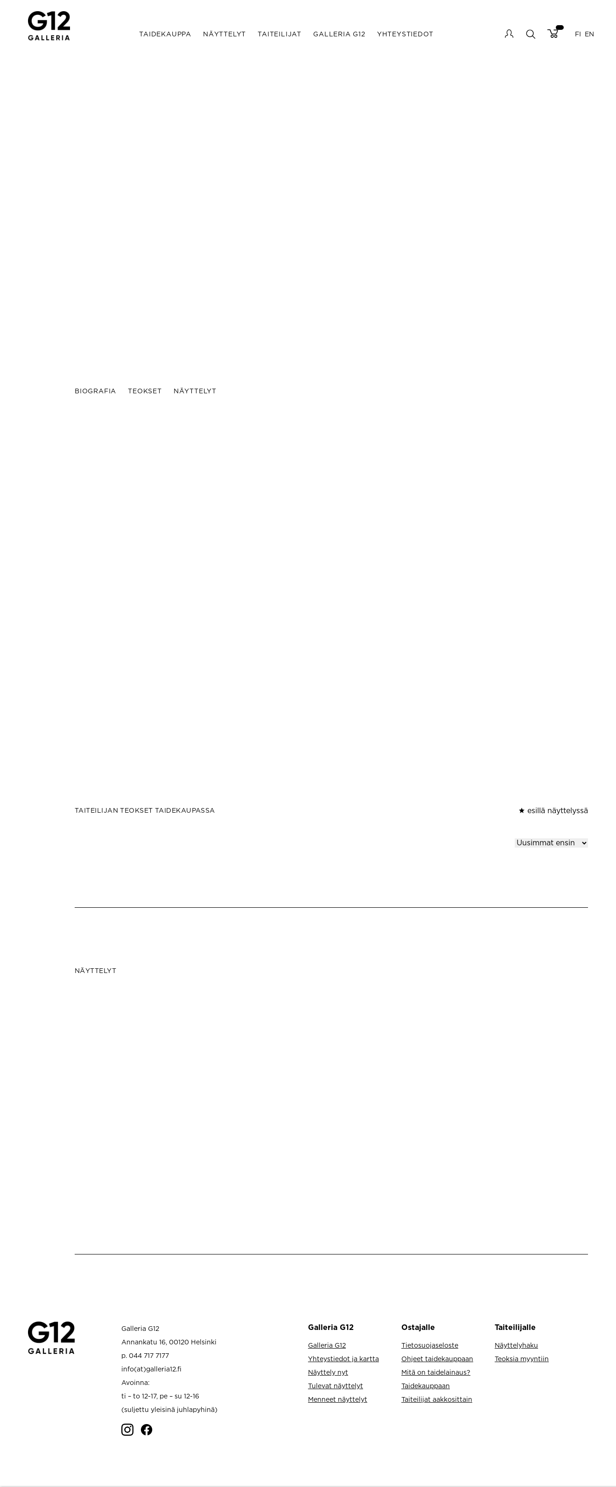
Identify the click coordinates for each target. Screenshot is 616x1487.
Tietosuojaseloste (429, 1345)
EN (589, 33)
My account (509, 33)
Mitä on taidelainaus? (435, 1372)
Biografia (95, 390)
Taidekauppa (165, 33)
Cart (552, 33)
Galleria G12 (339, 33)
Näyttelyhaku (516, 1345)
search (530, 33)
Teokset (145, 390)
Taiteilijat (279, 33)
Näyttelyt (224, 33)
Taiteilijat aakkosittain (436, 1399)
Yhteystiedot (405, 33)
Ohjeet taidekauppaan (437, 1358)
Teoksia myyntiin (522, 1358)
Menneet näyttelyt (337, 1399)
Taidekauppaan (425, 1385)
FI (578, 33)
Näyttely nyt (328, 1372)
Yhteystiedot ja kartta (343, 1358)
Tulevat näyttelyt (335, 1385)
